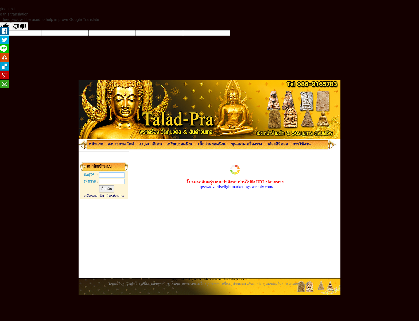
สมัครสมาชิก (94, 196)
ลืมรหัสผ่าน (115, 196)
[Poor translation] (19, 26)
